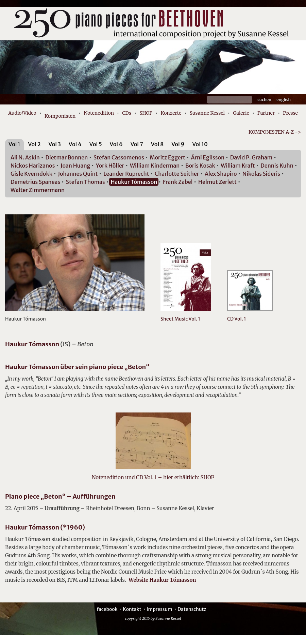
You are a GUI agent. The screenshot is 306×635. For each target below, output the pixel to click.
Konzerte (170, 113)
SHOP (145, 113)
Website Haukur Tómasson (162, 580)
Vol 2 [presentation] (34, 144)
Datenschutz (191, 609)
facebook (107, 609)
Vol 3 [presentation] (55, 144)
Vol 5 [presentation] (95, 144)
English (283, 99)
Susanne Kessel (207, 113)
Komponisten (60, 116)
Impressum (159, 609)
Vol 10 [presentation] (199, 144)
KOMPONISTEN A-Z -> (275, 132)
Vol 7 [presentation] (137, 144)
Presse (290, 113)
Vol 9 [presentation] (177, 144)
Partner (266, 113)
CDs (126, 113)
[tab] (14, 145)
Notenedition (99, 113)
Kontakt (132, 609)
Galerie (241, 113)
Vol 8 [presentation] (157, 144)
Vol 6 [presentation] (116, 144)
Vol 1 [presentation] (14, 144)
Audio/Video (22, 113)
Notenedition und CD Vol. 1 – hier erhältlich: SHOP (153, 477)
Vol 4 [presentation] (75, 144)
